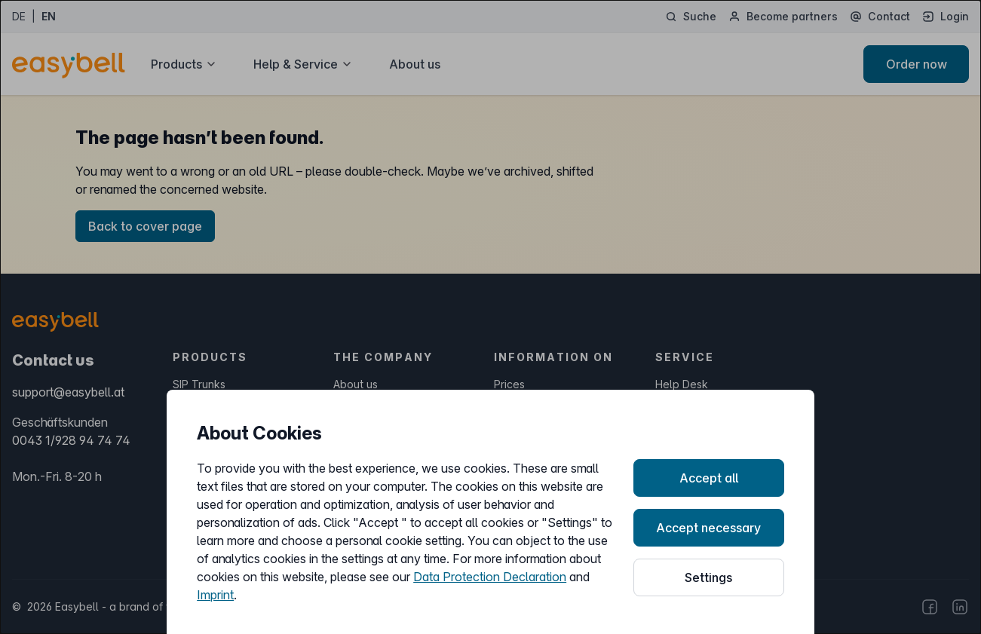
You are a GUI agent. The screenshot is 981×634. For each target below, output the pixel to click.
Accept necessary (708, 527)
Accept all (708, 477)
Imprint (215, 594)
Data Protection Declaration (489, 576)
